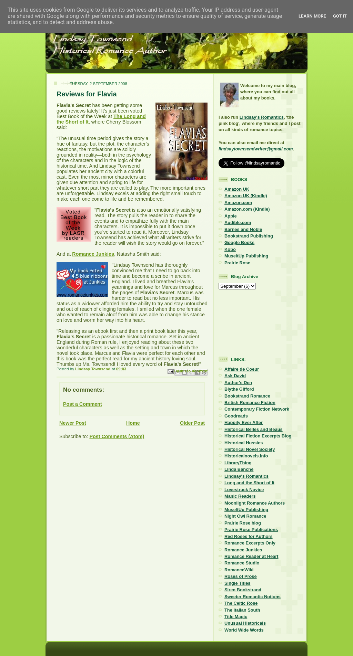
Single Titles (237, 583)
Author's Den (238, 382)
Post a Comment (82, 404)
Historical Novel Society (249, 449)
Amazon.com (238, 202)
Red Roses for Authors (248, 536)
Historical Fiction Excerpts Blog (257, 435)
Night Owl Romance (245, 516)
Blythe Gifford (239, 389)
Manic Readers (240, 496)
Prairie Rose (237, 262)
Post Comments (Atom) (116, 436)
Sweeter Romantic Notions (252, 596)
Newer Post (72, 423)
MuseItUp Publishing (246, 255)
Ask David (235, 375)
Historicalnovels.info (246, 455)
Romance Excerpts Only (249, 543)
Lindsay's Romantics (262, 117)
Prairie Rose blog (242, 523)
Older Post (192, 423)
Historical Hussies (243, 442)
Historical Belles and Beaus (253, 429)
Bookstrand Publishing (248, 236)
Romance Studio (241, 562)
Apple (230, 216)
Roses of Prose (240, 576)
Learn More (312, 16)
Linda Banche (238, 469)
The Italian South (242, 610)
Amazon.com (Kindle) (247, 209)
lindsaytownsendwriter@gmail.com (256, 148)
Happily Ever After (243, 422)
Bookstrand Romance (247, 396)
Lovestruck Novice (244, 489)
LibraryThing (238, 462)
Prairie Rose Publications (251, 529)
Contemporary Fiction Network (256, 409)
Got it (340, 16)
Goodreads (236, 416)
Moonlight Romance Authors (254, 503)
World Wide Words (244, 630)
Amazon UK (236, 189)
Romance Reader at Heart (251, 556)
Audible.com (237, 222)
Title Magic (235, 616)
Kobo (230, 249)
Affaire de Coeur (241, 369)
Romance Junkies (93, 254)
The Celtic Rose (241, 603)
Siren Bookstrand (242, 589)
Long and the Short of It (249, 482)
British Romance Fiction (249, 402)
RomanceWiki (238, 569)
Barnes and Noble (243, 229)
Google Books (239, 242)
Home (133, 423)
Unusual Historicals (245, 623)
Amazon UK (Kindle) (245, 195)
